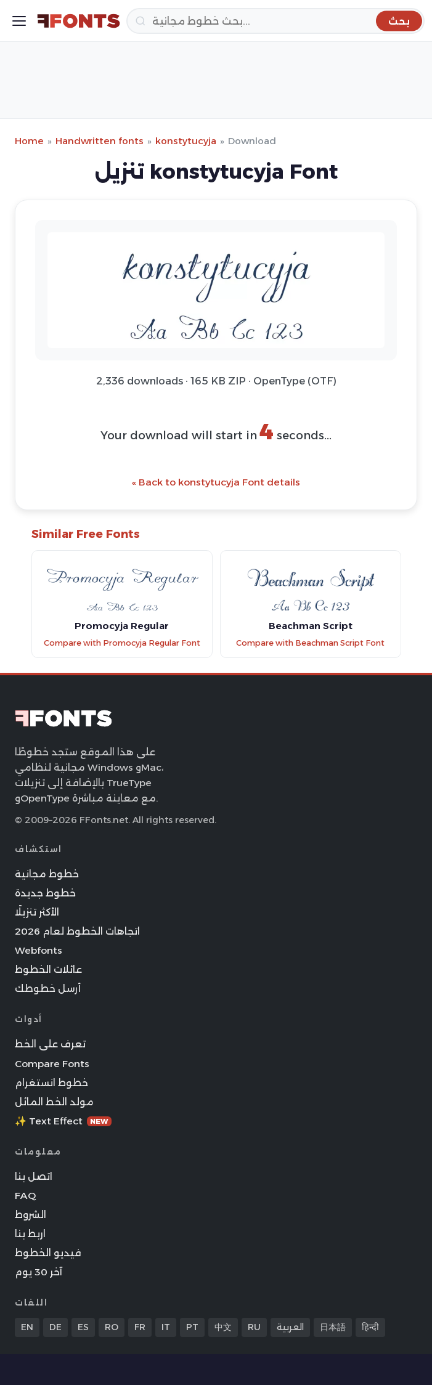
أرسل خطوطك (48, 988)
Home (29, 141)
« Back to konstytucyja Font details (216, 482)
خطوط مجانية (47, 874)
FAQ (25, 1195)
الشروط (30, 1215)
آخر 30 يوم (38, 1272)
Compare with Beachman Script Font (310, 643)
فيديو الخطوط (48, 1253)
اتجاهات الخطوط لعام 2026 (77, 931)
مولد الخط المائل (54, 1102)
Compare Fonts (52, 1064)
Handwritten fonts (99, 141)
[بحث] (275, 21)
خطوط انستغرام (51, 1083)
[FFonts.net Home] (78, 21)
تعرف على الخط (50, 1044)
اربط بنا (30, 1234)
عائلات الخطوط (48, 969)
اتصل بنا (33, 1176)
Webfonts (38, 950)
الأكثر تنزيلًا (37, 912)
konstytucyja (185, 141)
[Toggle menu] (19, 21)
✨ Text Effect (63, 1121)
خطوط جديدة (45, 893)
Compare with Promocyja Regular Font (122, 643)
